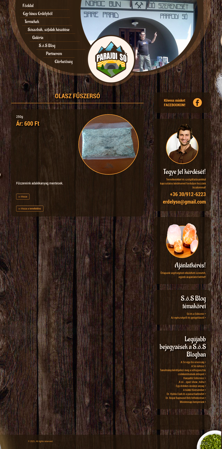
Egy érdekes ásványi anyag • (191, 386)
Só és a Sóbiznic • (196, 314)
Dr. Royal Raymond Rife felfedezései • (186, 398)
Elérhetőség (63, 61)
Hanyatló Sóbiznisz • (194, 378)
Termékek (32, 21)
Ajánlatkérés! (190, 265)
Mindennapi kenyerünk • (193, 402)
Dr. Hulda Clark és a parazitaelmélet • (186, 394)
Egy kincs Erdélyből (37, 13)
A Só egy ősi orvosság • (193, 362)
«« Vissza (22, 196)
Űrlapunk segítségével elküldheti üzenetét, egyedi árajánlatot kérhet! (183, 275)
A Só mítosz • (198, 366)
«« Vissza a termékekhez (29, 208)
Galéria (37, 37)
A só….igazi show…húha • (192, 382)
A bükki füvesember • (194, 390)
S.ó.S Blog (47, 45)
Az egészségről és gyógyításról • (188, 317)
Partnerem (54, 53)
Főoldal (28, 5)
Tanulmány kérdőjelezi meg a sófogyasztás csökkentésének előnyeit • (183, 372)
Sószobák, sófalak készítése (49, 29)
